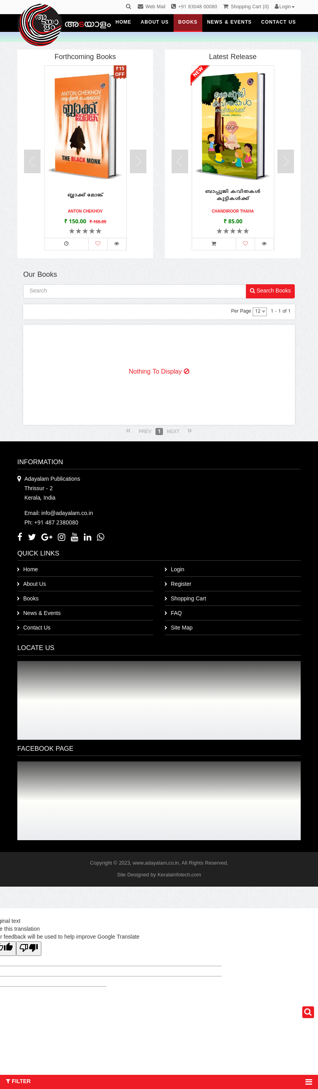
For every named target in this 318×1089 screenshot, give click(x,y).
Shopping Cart (188, 599)
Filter (159, 1082)
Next (173, 432)
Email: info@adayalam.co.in (58, 513)
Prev (145, 432)
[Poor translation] (28, 948)
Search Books (270, 291)
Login (177, 570)
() (245, 7)
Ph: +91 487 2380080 (51, 523)
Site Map (181, 628)
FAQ (176, 613)
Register (181, 584)
